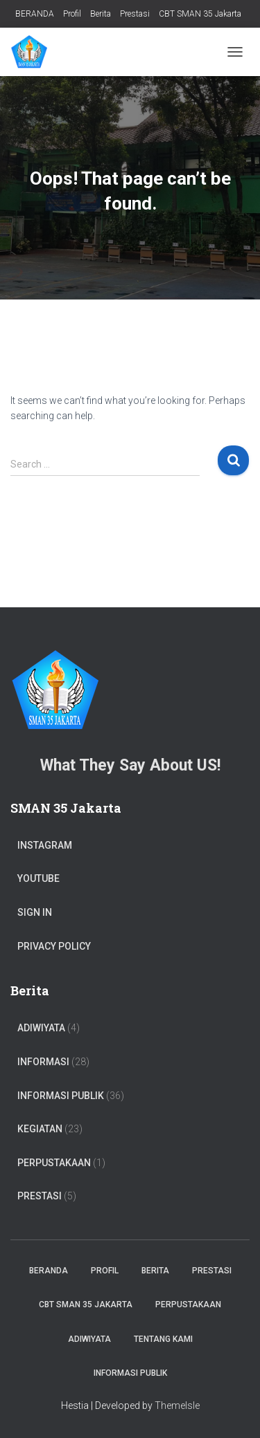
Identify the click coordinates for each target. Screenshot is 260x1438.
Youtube (38, 878)
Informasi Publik (60, 1095)
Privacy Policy (54, 946)
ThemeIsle (177, 1405)
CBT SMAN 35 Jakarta (200, 14)
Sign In (34, 912)
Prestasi (135, 14)
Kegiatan (39, 1128)
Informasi (43, 1061)
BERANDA (34, 14)
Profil (72, 14)
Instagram (44, 845)
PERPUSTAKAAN (54, 1162)
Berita (100, 14)
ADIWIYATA (41, 1027)
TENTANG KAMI (163, 1339)
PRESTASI (39, 1195)
